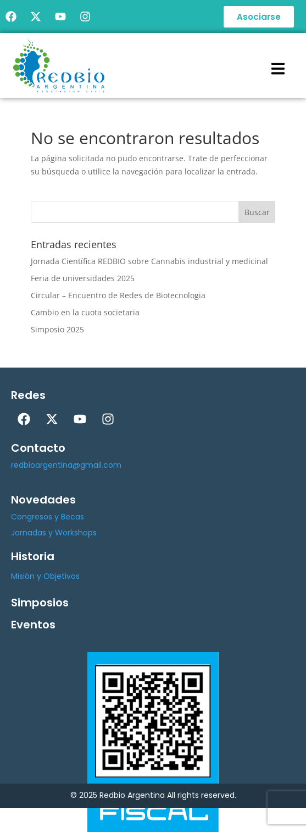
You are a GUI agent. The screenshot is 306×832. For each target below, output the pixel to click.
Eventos (33, 624)
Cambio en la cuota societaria (85, 312)
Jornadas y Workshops (54, 532)
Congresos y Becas (47, 516)
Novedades (43, 499)
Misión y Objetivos (45, 576)
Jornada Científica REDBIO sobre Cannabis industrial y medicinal (149, 261)
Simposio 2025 (57, 329)
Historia (32, 556)
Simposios (40, 602)
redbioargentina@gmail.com (66, 464)
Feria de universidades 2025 (83, 278)
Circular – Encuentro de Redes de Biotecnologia (118, 295)
